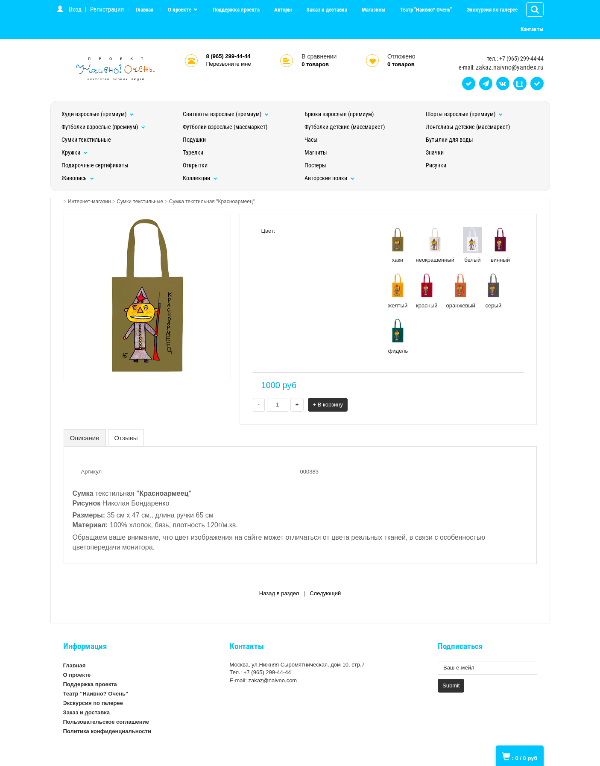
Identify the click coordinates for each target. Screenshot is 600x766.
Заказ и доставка (327, 9)
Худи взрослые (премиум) (97, 114)
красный (426, 291)
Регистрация (107, 9)
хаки (397, 245)
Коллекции (200, 178)
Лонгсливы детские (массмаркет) (468, 126)
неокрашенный (435, 245)
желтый (398, 291)
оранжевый (460, 291)
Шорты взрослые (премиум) (464, 114)
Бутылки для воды (449, 139)
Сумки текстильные (86, 139)
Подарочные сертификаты (95, 165)
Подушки (194, 139)
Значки (435, 152)
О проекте (180, 9)
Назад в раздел (279, 593)
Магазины (374, 9)
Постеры (315, 165)
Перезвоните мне (228, 64)
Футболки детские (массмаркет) (344, 126)
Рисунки (436, 165)
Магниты (315, 152)
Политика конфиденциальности (107, 731)
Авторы (283, 9)
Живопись (77, 178)
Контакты (532, 29)
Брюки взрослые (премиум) (339, 114)
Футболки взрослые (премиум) (103, 126)
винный (500, 245)
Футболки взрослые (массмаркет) (225, 126)
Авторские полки (329, 178)
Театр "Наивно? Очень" (426, 9)
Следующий (325, 593)
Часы (311, 139)
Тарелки (193, 152)
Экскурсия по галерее (492, 9)
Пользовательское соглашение (106, 722)
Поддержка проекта (236, 9)
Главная (144, 9)
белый (472, 245)
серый (493, 291)
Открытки (195, 165)
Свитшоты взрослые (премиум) (226, 114)
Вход (75, 9)
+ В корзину (328, 404)
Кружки (74, 152)
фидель (398, 336)
